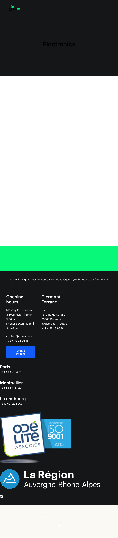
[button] (110, 8)
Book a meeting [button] (20, 352)
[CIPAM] (14, 9)
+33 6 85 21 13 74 (10, 371)
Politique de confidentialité (91, 279)
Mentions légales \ (62, 279)
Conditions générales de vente (29, 279)
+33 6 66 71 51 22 (10, 387)
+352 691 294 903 (11, 403)
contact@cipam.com (19, 336)
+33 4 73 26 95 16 (17, 340)
